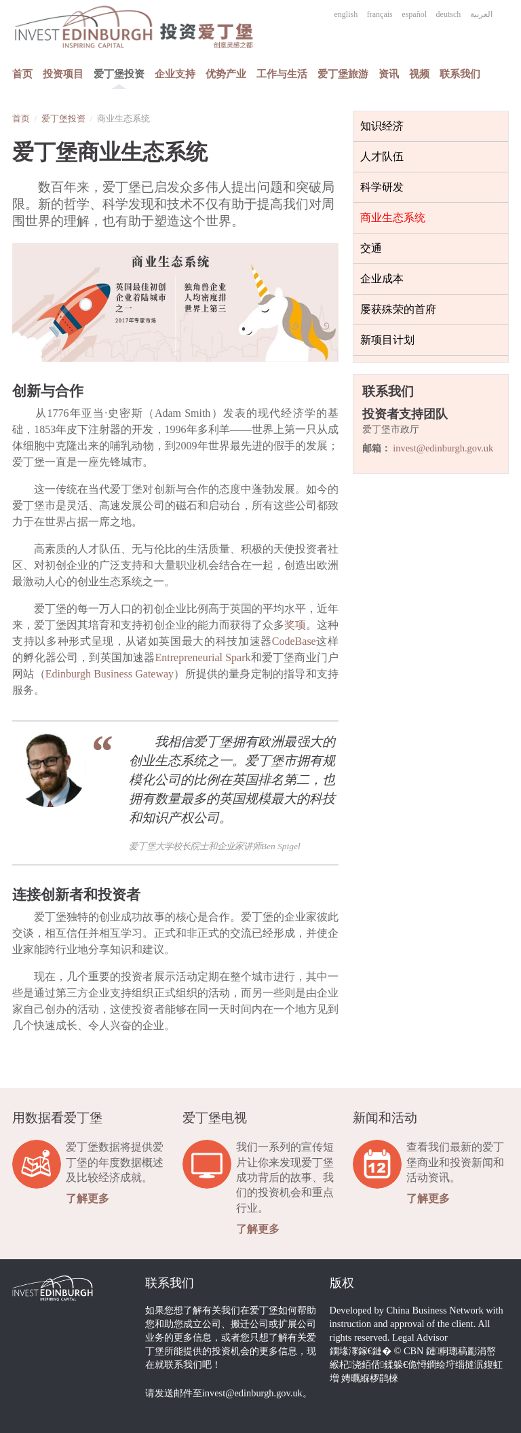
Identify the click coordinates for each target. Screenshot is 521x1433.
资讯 (389, 73)
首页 (22, 73)
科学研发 (382, 187)
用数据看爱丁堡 (57, 1118)
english (346, 14)
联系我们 (460, 73)
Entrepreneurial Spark (203, 657)
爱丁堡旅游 (342, 73)
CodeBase (294, 641)
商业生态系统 (392, 217)
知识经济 (382, 126)
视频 (419, 73)
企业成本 (382, 278)
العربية (481, 14)
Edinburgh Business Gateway (109, 674)
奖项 (295, 625)
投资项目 (63, 73)
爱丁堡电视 (214, 1118)
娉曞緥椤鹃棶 (369, 1378)
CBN (414, 1350)
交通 (371, 248)
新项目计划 (387, 340)
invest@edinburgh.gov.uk (443, 448)
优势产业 (226, 73)
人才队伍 (382, 156)
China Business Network (435, 1310)
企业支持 (175, 73)
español (414, 14)
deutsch (448, 14)
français (380, 14)
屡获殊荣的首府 (398, 309)
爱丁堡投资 (119, 73)
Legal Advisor (420, 1337)
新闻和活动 (385, 1118)
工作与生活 (281, 73)
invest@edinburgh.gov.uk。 (257, 1393)
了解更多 (87, 1198)
